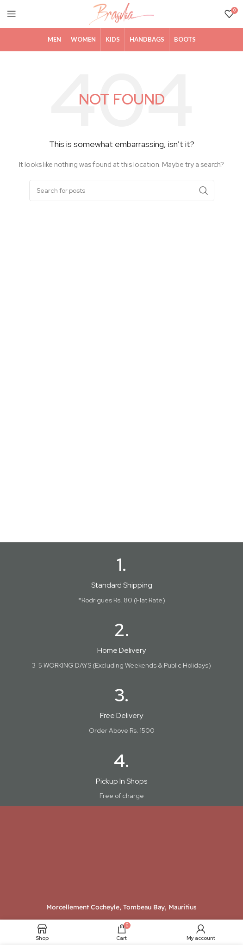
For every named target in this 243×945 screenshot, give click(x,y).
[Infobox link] (121, 580)
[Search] (121, 190)
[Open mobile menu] (11, 14)
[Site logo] (121, 13)
